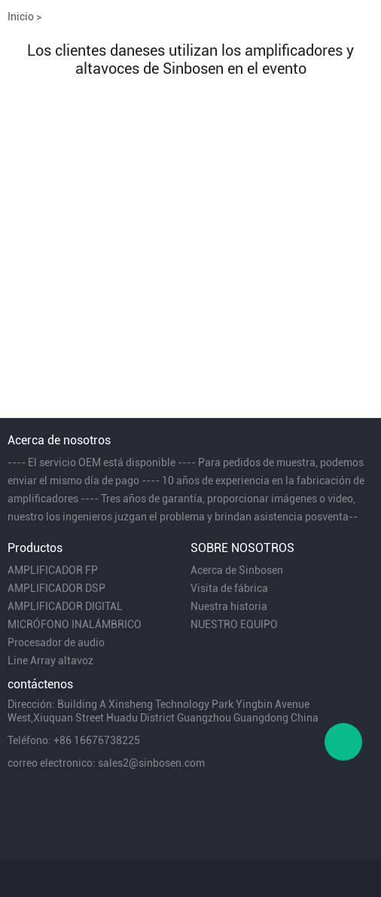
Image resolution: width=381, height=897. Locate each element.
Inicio (21, 17)
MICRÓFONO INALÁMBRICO (75, 624)
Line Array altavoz (50, 660)
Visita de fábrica (229, 588)
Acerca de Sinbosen (236, 570)
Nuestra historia (228, 606)
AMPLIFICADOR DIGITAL (65, 606)
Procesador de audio (56, 642)
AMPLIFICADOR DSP (56, 588)
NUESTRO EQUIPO (234, 624)
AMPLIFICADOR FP (53, 570)
